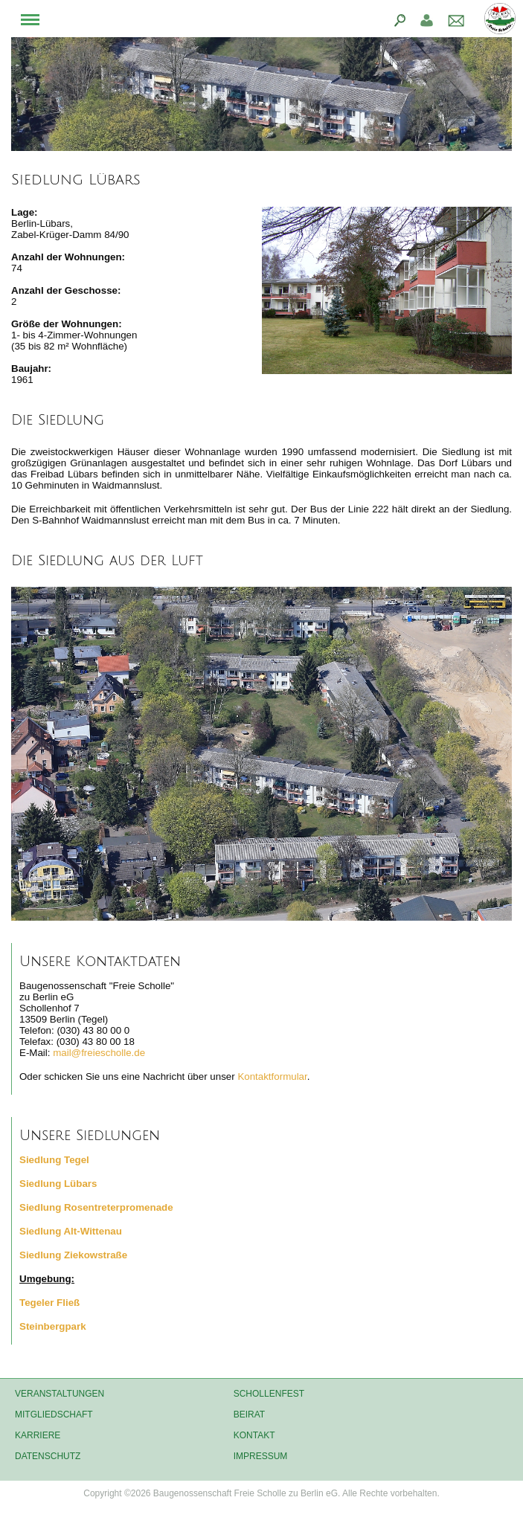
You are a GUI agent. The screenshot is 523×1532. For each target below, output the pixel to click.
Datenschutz (47, 1456)
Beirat (249, 1414)
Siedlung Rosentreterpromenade (96, 1207)
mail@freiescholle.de (99, 1052)
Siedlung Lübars (58, 1183)
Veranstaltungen (59, 1393)
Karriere (37, 1435)
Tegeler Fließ (49, 1302)
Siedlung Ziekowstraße (73, 1255)
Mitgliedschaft (54, 1414)
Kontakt (254, 1435)
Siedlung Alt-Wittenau (70, 1231)
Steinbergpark (52, 1326)
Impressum (261, 1456)
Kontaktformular (272, 1076)
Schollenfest (269, 1393)
